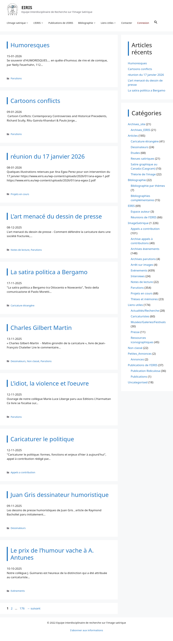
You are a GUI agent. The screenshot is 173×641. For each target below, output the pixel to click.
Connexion (143, 22)
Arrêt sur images (142, 265)
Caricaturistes (140, 316)
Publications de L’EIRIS (60, 22)
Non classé (33, 361)
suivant (33, 608)
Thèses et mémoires (144, 299)
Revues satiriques (142, 158)
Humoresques (137, 63)
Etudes (135, 153)
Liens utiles (135, 305)
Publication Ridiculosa (145, 371)
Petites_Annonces (140, 354)
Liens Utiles (108, 23)
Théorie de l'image (143, 174)
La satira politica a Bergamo (146, 90)
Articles (133, 136)
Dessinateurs (18, 361)
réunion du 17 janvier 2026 (146, 75)
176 (22, 608)
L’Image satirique (17, 23)
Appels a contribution (23, 472)
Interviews (138, 276)
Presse (135, 332)
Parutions (16, 78)
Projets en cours (20, 194)
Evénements (18, 591)
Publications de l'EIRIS (142, 365)
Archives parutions (143, 259)
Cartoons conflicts (140, 69)
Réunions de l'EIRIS (143, 217)
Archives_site (136, 124)
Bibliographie (87, 23)
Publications (139, 376)
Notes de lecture (20, 249)
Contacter (126, 22)
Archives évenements (145, 249)
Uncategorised (138, 382)
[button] (155, 23)
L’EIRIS (38, 23)
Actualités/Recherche (145, 310)
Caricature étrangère (22, 305)
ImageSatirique (138, 223)
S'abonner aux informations (86, 630)
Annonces (137, 359)
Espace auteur (140, 212)
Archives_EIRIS (140, 130)
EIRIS (26, 7)
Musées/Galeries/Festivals (148, 322)
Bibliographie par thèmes (148, 186)
